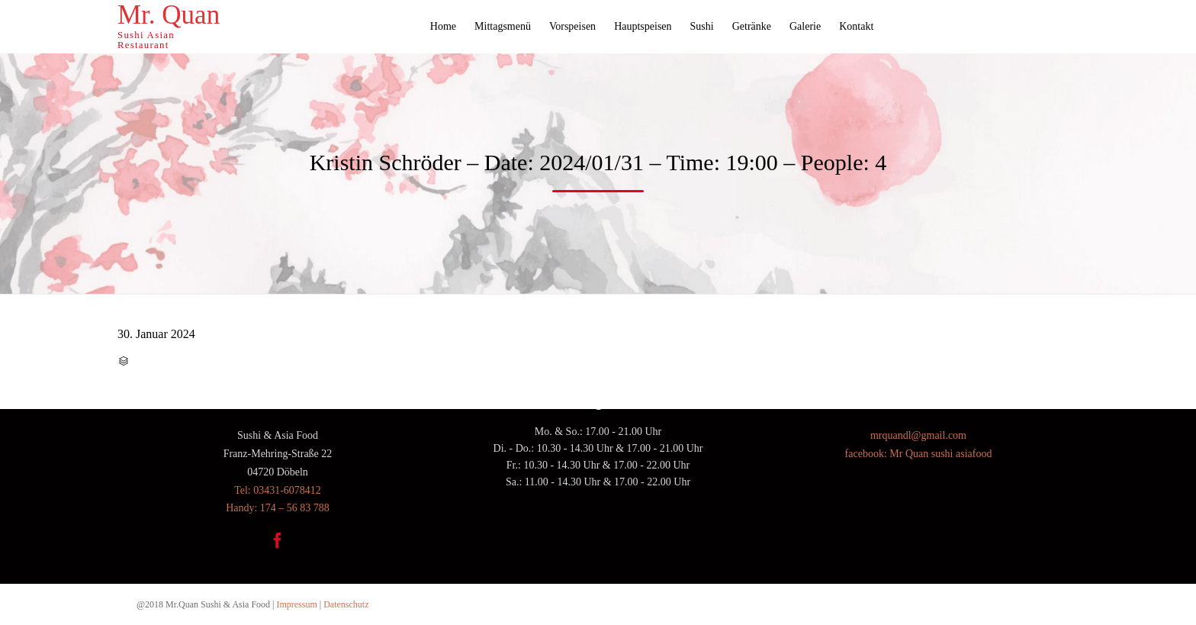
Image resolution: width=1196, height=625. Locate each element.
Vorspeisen (572, 26)
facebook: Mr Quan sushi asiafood (918, 453)
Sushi (702, 26)
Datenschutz (345, 604)
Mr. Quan (168, 15)
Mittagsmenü (502, 26)
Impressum (296, 604)
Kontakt (856, 26)
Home (443, 26)
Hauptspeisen (642, 26)
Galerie (805, 26)
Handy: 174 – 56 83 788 (278, 508)
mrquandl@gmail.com (918, 435)
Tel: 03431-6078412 (277, 490)
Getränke (751, 26)
